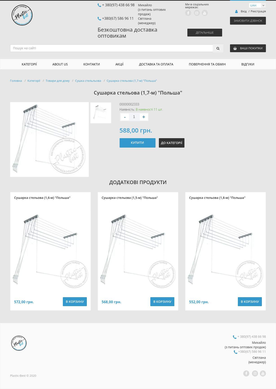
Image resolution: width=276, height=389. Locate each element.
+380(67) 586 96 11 (118, 18)
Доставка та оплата (156, 64)
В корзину (75, 301)
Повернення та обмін (207, 64)
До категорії (171, 143)
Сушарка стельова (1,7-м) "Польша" (132, 81)
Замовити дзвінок (248, 21)
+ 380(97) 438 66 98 (118, 5)
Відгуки (247, 64)
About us (60, 64)
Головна (16, 81)
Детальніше (205, 32)
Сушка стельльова (88, 81)
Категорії (29, 64)
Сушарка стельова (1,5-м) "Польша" (130, 198)
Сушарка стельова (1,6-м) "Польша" (42, 198)
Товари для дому (58, 81)
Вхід (244, 11)
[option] (49, 139)
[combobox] (116, 48)
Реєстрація (258, 11)
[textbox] (115, 48)
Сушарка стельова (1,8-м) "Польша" (217, 198)
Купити (137, 142)
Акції (120, 64)
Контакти (91, 64)
